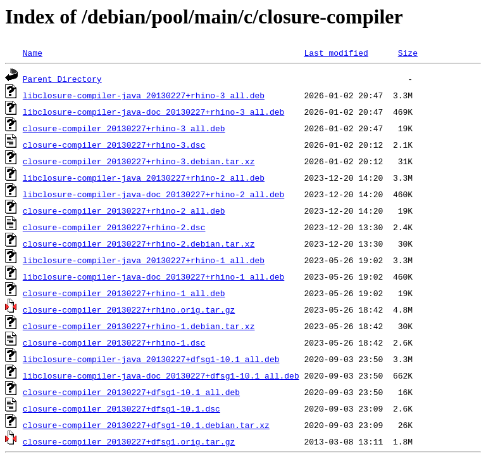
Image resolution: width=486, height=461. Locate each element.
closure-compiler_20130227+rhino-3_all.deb (124, 128)
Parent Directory (62, 78)
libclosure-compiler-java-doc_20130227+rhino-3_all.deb (153, 111)
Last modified (336, 52)
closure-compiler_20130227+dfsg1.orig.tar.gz (129, 441)
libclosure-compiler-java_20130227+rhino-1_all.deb (144, 260)
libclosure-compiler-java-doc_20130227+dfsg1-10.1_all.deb (161, 375)
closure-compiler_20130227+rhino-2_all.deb (124, 210)
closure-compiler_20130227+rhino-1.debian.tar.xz (139, 326)
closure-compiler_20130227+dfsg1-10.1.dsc (121, 408)
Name (32, 52)
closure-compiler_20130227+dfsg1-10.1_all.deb (131, 392)
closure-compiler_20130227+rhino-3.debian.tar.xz (139, 161)
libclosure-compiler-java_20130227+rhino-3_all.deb (144, 95)
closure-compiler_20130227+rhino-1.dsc (114, 342)
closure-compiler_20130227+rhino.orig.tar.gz (129, 309)
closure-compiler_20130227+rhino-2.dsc (114, 227)
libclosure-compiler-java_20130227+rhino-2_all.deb (144, 177)
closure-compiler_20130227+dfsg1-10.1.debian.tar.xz (146, 425)
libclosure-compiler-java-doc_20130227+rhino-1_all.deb (153, 276)
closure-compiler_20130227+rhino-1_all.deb (124, 293)
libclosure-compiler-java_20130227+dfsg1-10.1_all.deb (151, 359)
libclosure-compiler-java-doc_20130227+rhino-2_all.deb (153, 194)
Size (408, 52)
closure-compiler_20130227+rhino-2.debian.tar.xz (139, 243)
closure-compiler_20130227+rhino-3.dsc (114, 144)
